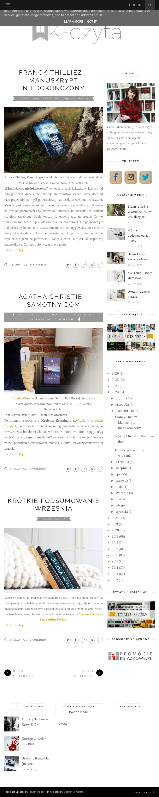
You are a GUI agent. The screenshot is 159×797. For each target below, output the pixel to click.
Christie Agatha (50, 314)
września (122, 462)
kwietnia (122, 493)
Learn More (73, 21)
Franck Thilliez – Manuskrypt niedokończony (54, 80)
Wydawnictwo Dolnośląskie (51, 319)
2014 (115, 567)
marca (120, 499)
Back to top (144, 792)
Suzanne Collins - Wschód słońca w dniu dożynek (140, 211)
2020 (115, 530)
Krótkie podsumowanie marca (138, 235)
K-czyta (61, 724)
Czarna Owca (28, 98)
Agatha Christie (23, 398)
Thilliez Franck (76, 98)
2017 (115, 549)
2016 (115, 555)
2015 (115, 561)
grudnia (121, 398)
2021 (115, 524)
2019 (115, 536)
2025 (115, 380)
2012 (115, 580)
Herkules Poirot (80, 314)
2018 (115, 543)
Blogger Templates (74, 791)
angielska (26, 314)
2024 (115, 386)
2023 (115, 392)
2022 (115, 518)
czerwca (122, 480)
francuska (51, 98)
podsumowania (53, 518)
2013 (115, 574)
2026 (115, 373)
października (125, 411)
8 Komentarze (37, 639)
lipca (119, 474)
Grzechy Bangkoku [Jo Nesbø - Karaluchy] (35, 763)
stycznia (122, 511)
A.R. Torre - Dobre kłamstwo (140, 275)
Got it (92, 21)
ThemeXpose (37, 791)
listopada (122, 404)
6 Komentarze (37, 468)
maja (119, 487)
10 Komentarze (38, 264)
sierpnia (122, 468)
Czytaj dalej (13, 250)
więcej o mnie (117, 149)
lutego (120, 505)
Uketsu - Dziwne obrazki (139, 294)
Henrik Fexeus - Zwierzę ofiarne (138, 256)
